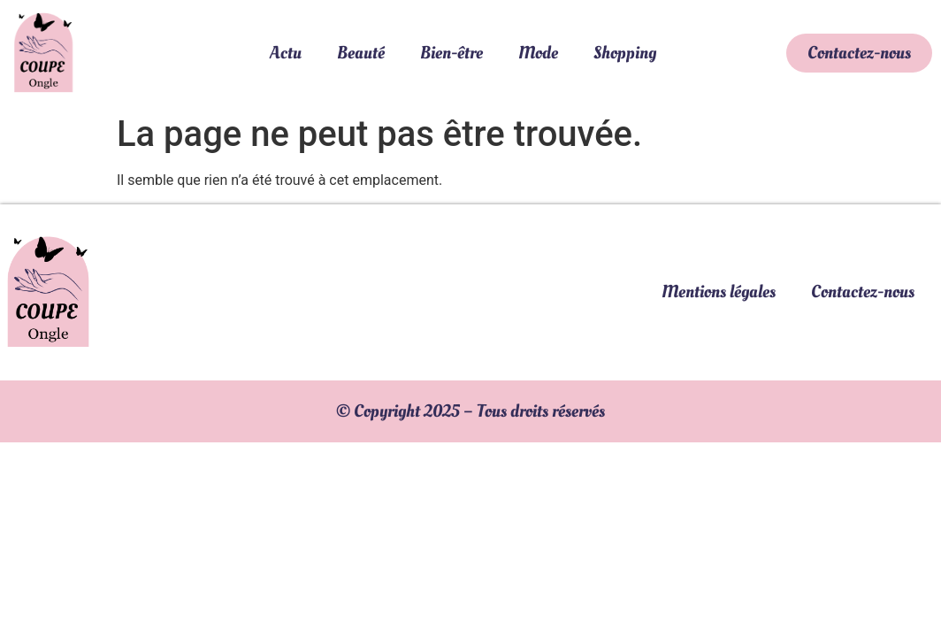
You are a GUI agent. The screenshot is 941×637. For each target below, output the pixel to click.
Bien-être (451, 53)
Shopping (624, 53)
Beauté (361, 53)
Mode (538, 53)
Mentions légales (719, 292)
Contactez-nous (862, 292)
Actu (286, 53)
